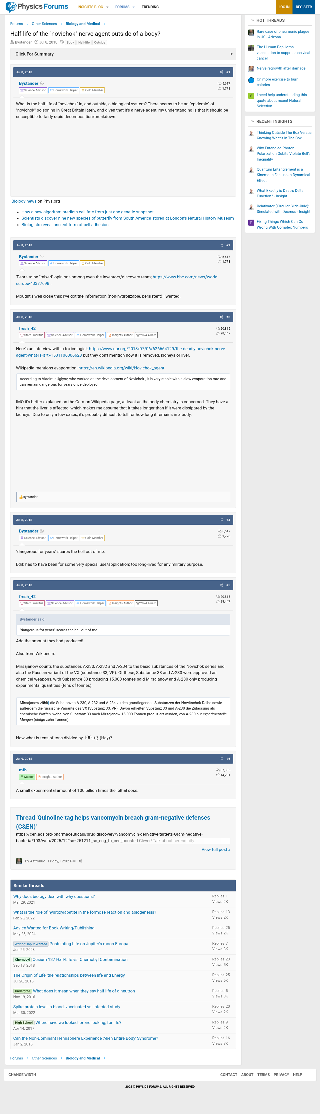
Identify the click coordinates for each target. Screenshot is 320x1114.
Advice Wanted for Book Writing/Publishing (57, 936)
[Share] (84, 869)
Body (74, 44)
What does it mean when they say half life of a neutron (88, 999)
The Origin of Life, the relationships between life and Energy (72, 983)
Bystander (32, 85)
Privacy (276, 1083)
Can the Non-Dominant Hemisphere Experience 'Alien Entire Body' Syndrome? (89, 1046)
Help (292, 1083)
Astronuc (41, 869)
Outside (103, 44)
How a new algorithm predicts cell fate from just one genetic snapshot (91, 213)
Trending (154, 7)
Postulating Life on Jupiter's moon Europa (92, 951)
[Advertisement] (123, 158)
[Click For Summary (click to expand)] (123, 56)
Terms (258, 1083)
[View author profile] (124, 343)
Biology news (27, 203)
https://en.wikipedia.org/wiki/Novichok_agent (125, 376)
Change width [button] (27, 1083)
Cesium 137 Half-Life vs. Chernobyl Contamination (83, 967)
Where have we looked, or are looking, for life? (82, 1030)
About (242, 1083)
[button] (111, 7)
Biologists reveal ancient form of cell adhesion (68, 232)
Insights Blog (94, 7)
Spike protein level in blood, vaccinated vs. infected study (70, 1014)
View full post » (212, 857)
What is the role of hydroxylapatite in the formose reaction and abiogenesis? (88, 920)
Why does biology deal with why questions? (57, 904)
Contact (223, 1083)
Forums (126, 7)
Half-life (87, 44)
